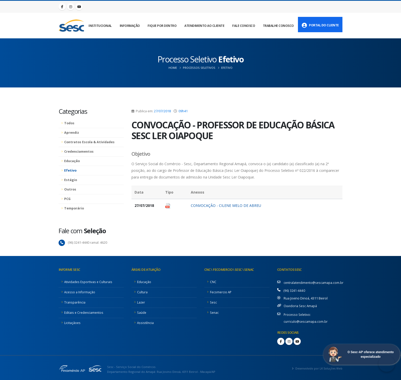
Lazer (141, 302)
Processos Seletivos (199, 68)
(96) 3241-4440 (294, 290)
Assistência (145, 322)
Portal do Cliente (320, 25)
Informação (130, 26)
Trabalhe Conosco (278, 26)
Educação (72, 161)
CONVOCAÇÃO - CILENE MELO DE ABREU (226, 205)
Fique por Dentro (162, 26)
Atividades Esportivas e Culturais (89, 282)
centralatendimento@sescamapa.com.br (315, 282)
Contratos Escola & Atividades (89, 142)
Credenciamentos (79, 151)
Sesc (213, 302)
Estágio (70, 180)
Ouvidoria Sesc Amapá (301, 305)
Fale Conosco (243, 26)
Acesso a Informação (80, 292)
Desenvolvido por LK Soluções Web (317, 367)
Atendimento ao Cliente (204, 26)
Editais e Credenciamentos (84, 312)
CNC (213, 282)
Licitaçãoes (72, 322)
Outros (70, 189)
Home (173, 68)
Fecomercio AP (221, 292)
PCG (67, 199)
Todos (69, 123)
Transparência (75, 302)
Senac (214, 312)
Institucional (100, 26)
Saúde (142, 312)
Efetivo (226, 68)
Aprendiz (71, 132)
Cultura (142, 292)
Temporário (74, 208)
